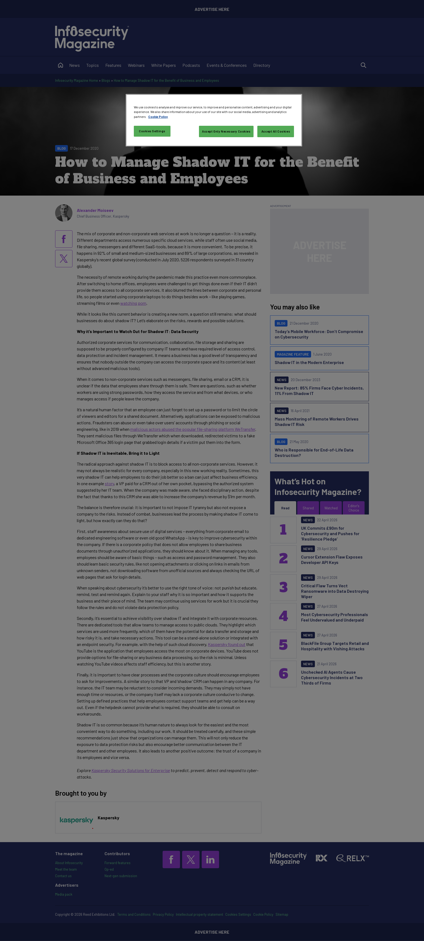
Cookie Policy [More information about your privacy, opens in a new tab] (158, 116)
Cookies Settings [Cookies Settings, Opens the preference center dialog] (152, 131)
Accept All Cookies (275, 131)
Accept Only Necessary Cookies (226, 131)
